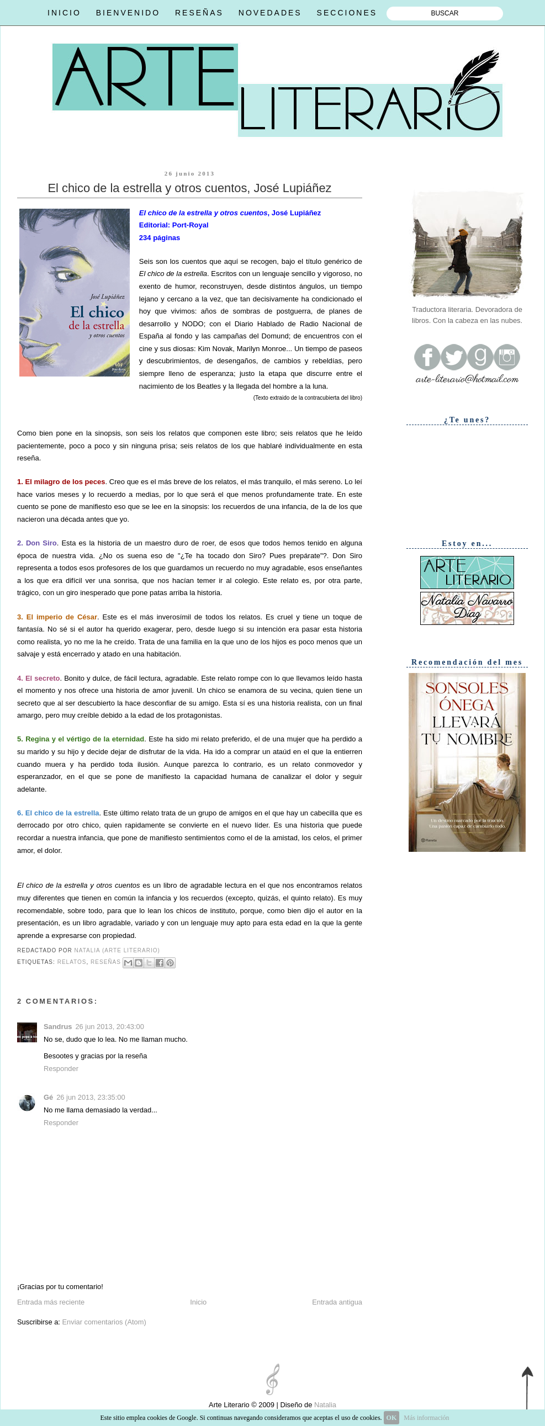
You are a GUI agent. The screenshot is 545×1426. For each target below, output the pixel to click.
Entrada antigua (337, 1302)
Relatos (72, 962)
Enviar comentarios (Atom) (104, 1322)
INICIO (64, 12)
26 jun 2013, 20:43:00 (109, 1026)
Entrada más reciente (50, 1302)
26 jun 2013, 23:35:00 (90, 1097)
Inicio (198, 1302)
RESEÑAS (199, 12)
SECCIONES (347, 12)
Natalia (324, 1405)
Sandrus (58, 1026)
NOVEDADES (270, 12)
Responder (61, 1068)
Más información (426, 1418)
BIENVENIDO (128, 12)
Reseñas (106, 962)
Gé (48, 1097)
